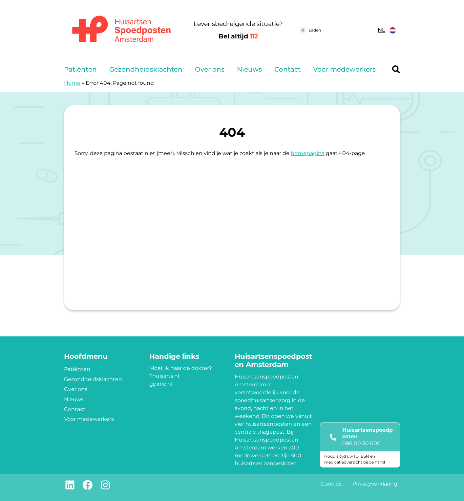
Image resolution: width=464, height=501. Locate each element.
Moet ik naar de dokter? (180, 368)
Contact (287, 69)
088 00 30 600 (361, 443)
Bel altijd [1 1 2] (238, 36)
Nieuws (249, 69)
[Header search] (396, 69)
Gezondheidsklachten (145, 69)
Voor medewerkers (344, 69)
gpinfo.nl (160, 384)
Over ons (209, 69)
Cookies (331, 484)
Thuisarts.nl (164, 376)
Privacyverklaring (374, 484)
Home (72, 83)
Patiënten (80, 69)
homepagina (308, 153)
